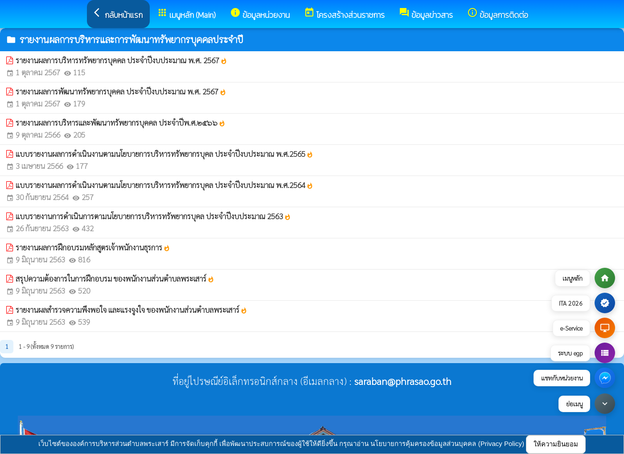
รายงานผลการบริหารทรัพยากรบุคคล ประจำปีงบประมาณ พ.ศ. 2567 (121, 60)
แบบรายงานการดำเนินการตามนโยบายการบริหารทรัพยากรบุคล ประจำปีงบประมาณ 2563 (153, 216)
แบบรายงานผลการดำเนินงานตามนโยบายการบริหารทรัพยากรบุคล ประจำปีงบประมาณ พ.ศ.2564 (164, 185)
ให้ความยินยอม (556, 444)
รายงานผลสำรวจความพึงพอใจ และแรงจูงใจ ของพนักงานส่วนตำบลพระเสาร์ (131, 310)
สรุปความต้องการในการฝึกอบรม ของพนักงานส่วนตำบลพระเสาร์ (115, 278)
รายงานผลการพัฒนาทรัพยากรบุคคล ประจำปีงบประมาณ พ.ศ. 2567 (121, 91)
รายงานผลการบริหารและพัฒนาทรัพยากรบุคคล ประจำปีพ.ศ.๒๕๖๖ (121, 122)
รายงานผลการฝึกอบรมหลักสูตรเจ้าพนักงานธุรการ (93, 247)
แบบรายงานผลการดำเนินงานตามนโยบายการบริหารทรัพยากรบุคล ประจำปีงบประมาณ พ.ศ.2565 (164, 154)
